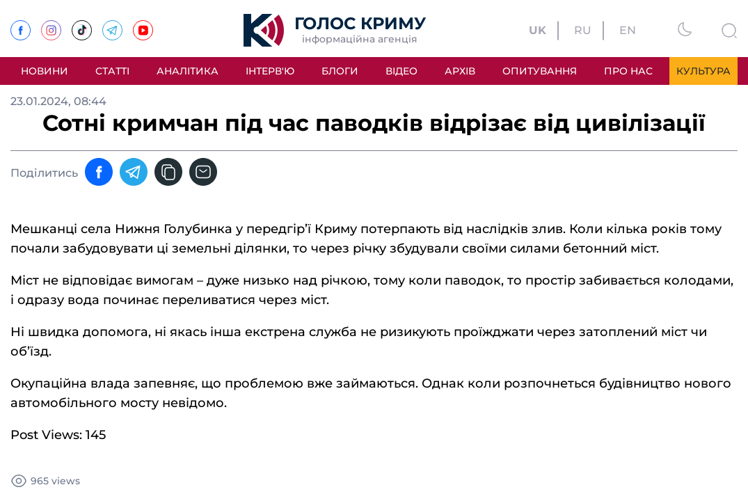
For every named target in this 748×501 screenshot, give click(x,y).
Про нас (628, 71)
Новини (44, 71)
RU (582, 30)
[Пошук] (729, 27)
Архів (460, 71)
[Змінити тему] (685, 27)
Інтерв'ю (270, 71)
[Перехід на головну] (335, 30)
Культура (703, 71)
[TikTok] (82, 25)
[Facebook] (20, 25)
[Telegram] (112, 25)
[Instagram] (51, 25)
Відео (401, 71)
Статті (112, 71)
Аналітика (187, 71)
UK (537, 30)
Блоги (339, 71)
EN (627, 30)
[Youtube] (143, 25)
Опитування (539, 71)
